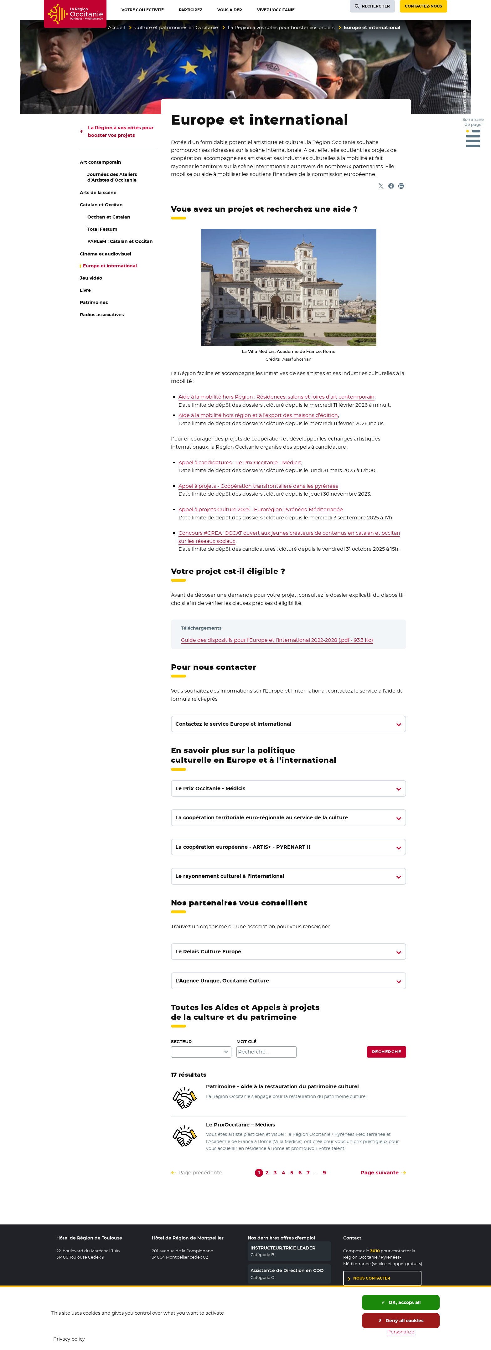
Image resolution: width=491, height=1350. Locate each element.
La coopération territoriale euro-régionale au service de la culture (261, 818)
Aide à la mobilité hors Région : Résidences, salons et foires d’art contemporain (276, 397)
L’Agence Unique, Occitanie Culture (222, 981)
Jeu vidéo (91, 278)
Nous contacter (371, 1278)
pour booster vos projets (120, 131)
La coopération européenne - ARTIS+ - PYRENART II (242, 847)
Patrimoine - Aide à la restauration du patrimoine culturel (282, 1087)
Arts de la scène (98, 192)
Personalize (400, 1332)
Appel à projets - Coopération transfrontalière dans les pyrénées (258, 486)
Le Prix (240, 1125)
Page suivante (380, 1173)
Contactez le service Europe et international (233, 724)
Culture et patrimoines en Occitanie (176, 27)
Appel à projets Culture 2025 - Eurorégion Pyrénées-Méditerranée (260, 510)
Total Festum (102, 229)
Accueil (116, 27)
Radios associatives (102, 314)
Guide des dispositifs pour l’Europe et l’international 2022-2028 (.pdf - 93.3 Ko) (277, 640)
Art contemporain (100, 162)
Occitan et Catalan (108, 217)
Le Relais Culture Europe (208, 952)
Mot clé (246, 1041)
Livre (85, 290)
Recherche (386, 1051)
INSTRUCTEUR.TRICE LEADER (283, 1248)
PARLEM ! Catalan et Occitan (120, 241)
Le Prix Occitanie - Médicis (210, 788)
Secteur (181, 1041)
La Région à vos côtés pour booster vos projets (281, 27)
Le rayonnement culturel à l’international (229, 876)
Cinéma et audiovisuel (105, 254)
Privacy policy (69, 1339)
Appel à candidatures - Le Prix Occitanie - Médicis (239, 463)
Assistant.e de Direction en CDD (287, 1270)
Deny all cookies (401, 1320)
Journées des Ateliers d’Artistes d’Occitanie (112, 177)
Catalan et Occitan (101, 205)
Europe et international (110, 266)
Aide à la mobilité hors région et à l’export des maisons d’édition (258, 415)
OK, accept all (401, 1302)
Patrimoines (94, 302)
